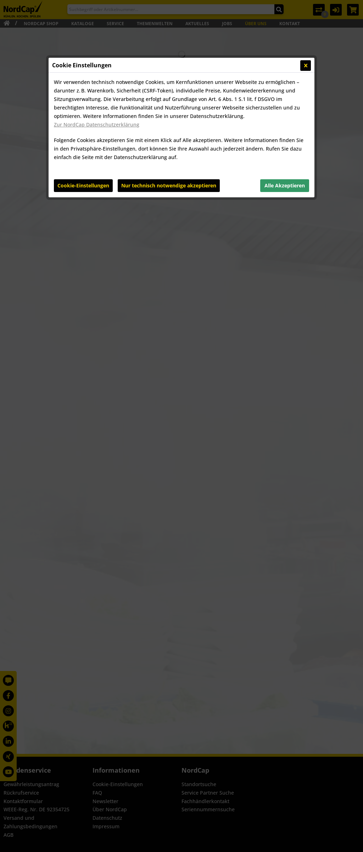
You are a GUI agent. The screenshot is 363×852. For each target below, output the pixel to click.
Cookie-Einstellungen (83, 185)
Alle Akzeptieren (284, 185)
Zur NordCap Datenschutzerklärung (96, 124)
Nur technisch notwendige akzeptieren (168, 185)
